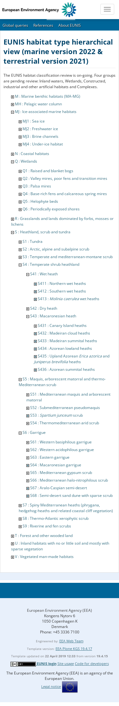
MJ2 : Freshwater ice (40, 128)
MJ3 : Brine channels (40, 136)
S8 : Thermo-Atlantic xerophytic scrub (56, 518)
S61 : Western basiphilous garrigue (61, 442)
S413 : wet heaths (68, 298)
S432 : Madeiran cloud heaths (64, 333)
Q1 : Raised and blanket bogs (48, 170)
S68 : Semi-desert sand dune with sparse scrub (71, 495)
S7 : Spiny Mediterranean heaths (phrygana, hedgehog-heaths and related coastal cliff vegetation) (66, 507)
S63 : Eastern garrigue (49, 457)
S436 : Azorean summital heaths (66, 369)
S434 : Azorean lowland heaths (65, 348)
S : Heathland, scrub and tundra (42, 232)
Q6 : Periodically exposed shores (51, 209)
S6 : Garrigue (34, 432)
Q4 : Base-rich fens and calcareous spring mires (65, 193)
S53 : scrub (56, 415)
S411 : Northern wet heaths (62, 283)
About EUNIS (69, 25)
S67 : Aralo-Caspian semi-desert (58, 488)
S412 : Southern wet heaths (62, 291)
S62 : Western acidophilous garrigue (62, 449)
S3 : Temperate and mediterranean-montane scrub (68, 256)
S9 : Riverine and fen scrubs (47, 526)
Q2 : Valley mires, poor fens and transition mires (65, 178)
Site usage (65, 663)
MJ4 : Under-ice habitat (43, 144)
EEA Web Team (71, 641)
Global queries (15, 25)
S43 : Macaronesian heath (53, 316)
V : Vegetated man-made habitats (44, 556)
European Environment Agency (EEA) (59, 610)
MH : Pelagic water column (38, 104)
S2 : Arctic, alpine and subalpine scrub (56, 249)
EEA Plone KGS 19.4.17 (74, 648)
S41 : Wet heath (44, 274)
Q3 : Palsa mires (37, 186)
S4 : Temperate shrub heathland (51, 264)
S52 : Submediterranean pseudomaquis (65, 407)
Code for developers (92, 663)
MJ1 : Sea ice (34, 121)
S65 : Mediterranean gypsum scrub (61, 472)
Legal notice (51, 686)
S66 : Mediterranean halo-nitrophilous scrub (69, 480)
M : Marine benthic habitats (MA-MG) (47, 96)
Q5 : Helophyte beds (40, 201)
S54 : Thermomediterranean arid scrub (64, 423)
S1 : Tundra (33, 241)
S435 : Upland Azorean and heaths (71, 358)
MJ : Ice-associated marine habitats (45, 111)
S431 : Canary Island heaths (62, 325)
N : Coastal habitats (32, 153)
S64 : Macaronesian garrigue (55, 465)
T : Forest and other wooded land (44, 535)
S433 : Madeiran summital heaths (67, 340)
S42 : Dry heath (43, 308)
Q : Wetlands (26, 161)
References (43, 25)
